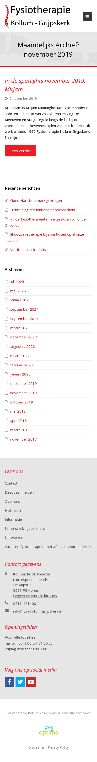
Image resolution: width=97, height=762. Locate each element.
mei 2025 (18, 290)
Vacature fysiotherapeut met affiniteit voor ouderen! (48, 546)
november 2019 (23, 392)
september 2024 (24, 309)
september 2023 (24, 318)
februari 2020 (21, 365)
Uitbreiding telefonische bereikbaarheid (42, 209)
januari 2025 (20, 300)
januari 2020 (20, 374)
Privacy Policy (58, 747)
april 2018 (18, 420)
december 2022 (23, 337)
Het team (13, 510)
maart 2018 (20, 429)
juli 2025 (17, 281)
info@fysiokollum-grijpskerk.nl (37, 611)
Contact (11, 483)
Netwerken (14, 537)
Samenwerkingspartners (25, 528)
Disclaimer (36, 747)
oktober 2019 (21, 402)
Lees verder (20, 151)
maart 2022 (20, 355)
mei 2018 (18, 411)
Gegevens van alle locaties (35, 595)
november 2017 (23, 439)
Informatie (13, 519)
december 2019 (23, 383)
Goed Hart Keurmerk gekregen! (36, 200)
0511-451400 (24, 603)
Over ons (12, 501)
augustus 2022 (22, 346)
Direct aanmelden (19, 492)
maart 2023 (20, 328)
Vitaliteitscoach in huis (28, 249)
